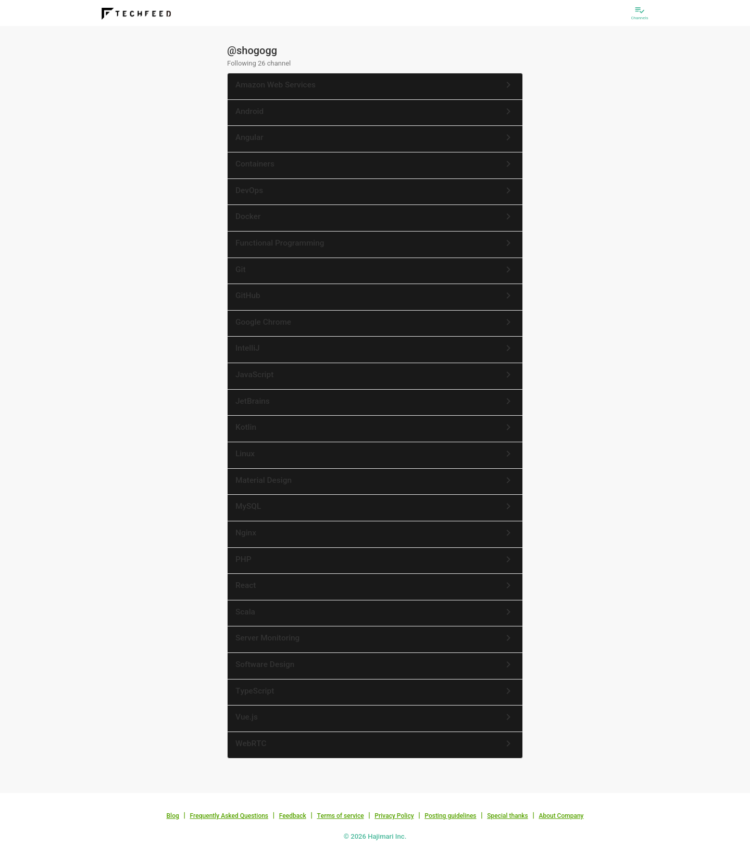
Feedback (292, 815)
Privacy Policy (394, 815)
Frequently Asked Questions (229, 815)
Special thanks (507, 815)
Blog (173, 815)
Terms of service (340, 815)
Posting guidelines (450, 815)
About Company (561, 815)
